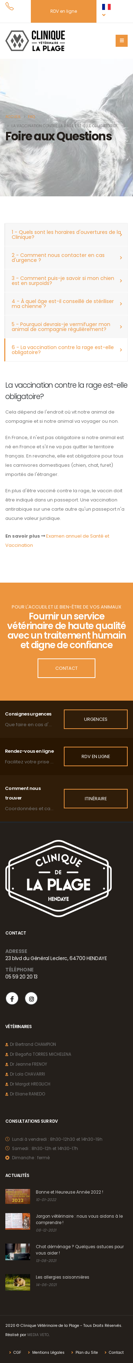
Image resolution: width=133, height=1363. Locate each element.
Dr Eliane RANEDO (27, 1094)
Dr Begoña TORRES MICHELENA (40, 1054)
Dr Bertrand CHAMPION (33, 1044)
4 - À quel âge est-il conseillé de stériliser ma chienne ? (63, 304)
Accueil (13, 116)
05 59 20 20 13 (21, 976)
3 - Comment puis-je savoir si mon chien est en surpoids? (63, 281)
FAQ (31, 116)
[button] (108, 11)
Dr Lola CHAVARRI (27, 1074)
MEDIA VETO (38, 1334)
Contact (66, 668)
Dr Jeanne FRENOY (28, 1064)
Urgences (95, 719)
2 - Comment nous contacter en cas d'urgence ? (58, 258)
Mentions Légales (48, 1352)
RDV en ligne (63, 11)
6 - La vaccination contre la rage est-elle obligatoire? (63, 350)
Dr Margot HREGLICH (30, 1084)
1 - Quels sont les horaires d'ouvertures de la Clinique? (66, 235)
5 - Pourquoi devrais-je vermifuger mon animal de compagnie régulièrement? (61, 327)
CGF (16, 1352)
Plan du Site (86, 1352)
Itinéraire (96, 799)
